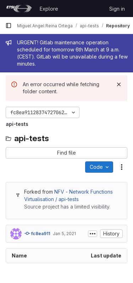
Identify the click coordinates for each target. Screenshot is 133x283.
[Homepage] (19, 8)
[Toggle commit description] (92, 234)
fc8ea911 (37, 233)
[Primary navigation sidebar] (8, 25)
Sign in (117, 9)
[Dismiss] (119, 84)
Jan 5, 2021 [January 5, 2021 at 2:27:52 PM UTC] (64, 233)
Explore (49, 9)
